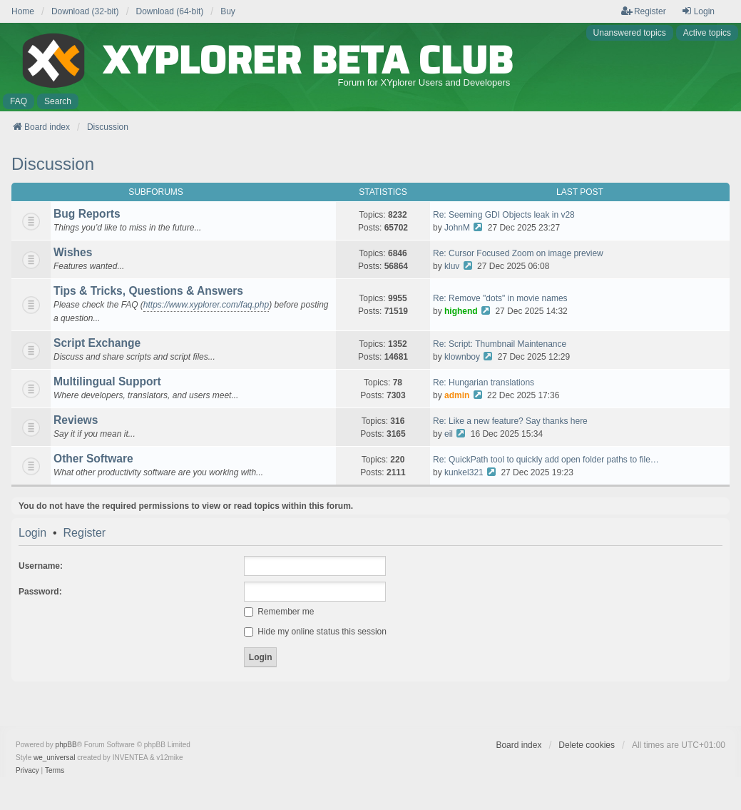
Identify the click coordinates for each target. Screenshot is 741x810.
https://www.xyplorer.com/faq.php (206, 305)
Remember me (279, 612)
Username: (41, 566)
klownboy (462, 357)
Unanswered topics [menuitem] (629, 33)
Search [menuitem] (57, 101)
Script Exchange (96, 343)
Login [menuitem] (698, 11)
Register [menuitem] (643, 11)
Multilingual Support (107, 381)
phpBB (66, 745)
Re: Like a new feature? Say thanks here (510, 421)
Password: (40, 592)
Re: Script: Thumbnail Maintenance (499, 344)
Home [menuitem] (22, 11)
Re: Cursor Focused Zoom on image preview (518, 253)
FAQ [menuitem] (18, 101)
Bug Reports (87, 214)
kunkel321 (464, 472)
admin (456, 395)
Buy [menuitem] (227, 11)
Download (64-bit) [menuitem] (170, 11)
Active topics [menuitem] (707, 33)
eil (448, 434)
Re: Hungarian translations (483, 383)
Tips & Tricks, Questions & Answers (148, 291)
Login (32, 533)
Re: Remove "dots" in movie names (500, 298)
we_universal (54, 757)
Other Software (93, 458)
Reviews (75, 420)
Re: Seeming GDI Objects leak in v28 (504, 215)
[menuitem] (27, 770)
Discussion (52, 163)
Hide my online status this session (315, 632)
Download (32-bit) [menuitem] (85, 11)
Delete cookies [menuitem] (586, 745)
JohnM (457, 228)
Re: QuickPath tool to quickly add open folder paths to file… (546, 460)
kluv (451, 266)
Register (84, 533)
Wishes (72, 252)
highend (461, 311)
